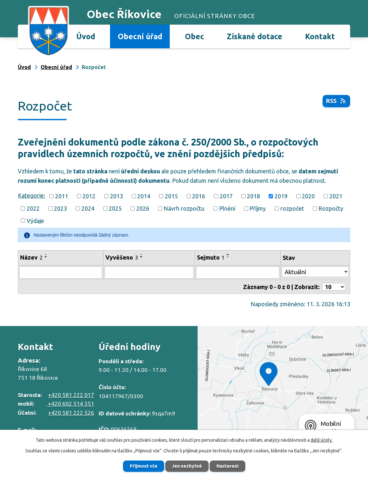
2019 (281, 196)
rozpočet (292, 208)
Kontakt (320, 36)
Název (31, 257)
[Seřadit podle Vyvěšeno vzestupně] (141, 254)
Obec (194, 36)
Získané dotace (254, 36)
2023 (60, 208)
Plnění (227, 208)
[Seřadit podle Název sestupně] (46, 257)
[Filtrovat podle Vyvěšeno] (149, 272)
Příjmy (258, 208)
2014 (143, 196)
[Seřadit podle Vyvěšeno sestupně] (141, 257)
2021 (335, 196)
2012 (88, 196)
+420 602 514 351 (70, 404)
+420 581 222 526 (71, 413)
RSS (336, 101)
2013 (116, 196)
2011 (61, 196)
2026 (142, 208)
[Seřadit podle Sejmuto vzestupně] (228, 254)
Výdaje (35, 220)
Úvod (85, 36)
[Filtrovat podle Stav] (315, 271)
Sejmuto (211, 257)
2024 (87, 208)
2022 (33, 208)
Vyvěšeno (121, 257)
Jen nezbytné (187, 466)
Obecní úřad (140, 36)
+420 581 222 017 (71, 395)
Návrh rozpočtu (184, 208)
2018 (253, 196)
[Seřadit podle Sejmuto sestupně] (228, 257)
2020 (308, 196)
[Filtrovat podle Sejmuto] (237, 272)
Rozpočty (330, 208)
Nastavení (227, 466)
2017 (226, 196)
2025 (115, 208)
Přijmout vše (143, 466)
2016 (198, 196)
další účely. (322, 440)
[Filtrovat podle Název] (60, 272)
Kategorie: (31, 195)
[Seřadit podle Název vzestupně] (46, 254)
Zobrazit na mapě (283, 384)
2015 (171, 196)
